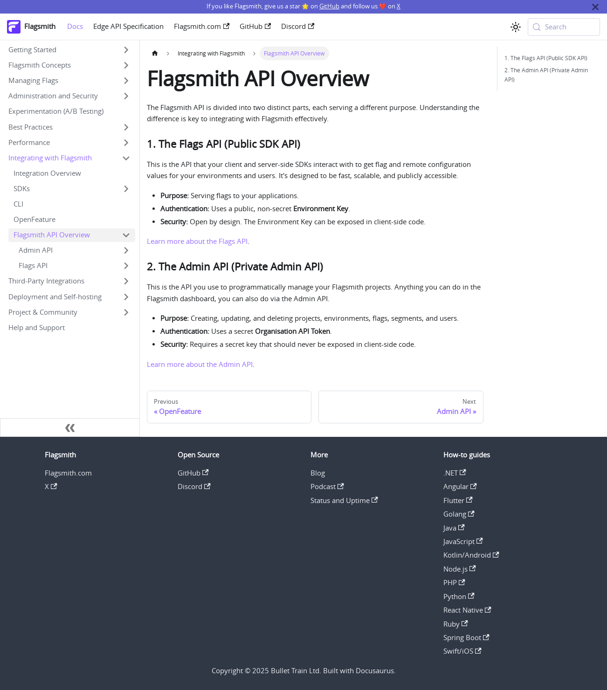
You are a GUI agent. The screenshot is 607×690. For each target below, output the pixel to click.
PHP (454, 582)
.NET (454, 473)
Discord (297, 26)
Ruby (455, 624)
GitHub (329, 6)
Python (459, 596)
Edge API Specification (128, 26)
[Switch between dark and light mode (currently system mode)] (515, 27)
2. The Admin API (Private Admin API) (546, 75)
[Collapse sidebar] (70, 427)
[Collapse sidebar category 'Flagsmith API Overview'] (126, 235)
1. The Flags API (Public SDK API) (545, 58)
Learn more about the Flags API (197, 241)
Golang (459, 514)
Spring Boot (466, 637)
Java (454, 528)
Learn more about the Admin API (200, 364)
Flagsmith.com (201, 26)
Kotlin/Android (471, 555)
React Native (467, 610)
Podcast (327, 486)
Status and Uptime (344, 500)
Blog (317, 473)
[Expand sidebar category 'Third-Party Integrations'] (126, 281)
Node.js (459, 569)
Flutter (458, 500)
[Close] (595, 7)
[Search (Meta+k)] (564, 27)
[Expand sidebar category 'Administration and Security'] (126, 96)
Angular (460, 486)
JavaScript (463, 541)
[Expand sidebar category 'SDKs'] (126, 188)
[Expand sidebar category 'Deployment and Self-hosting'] (126, 297)
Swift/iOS (462, 651)
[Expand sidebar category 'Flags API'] (126, 266)
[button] (69, 50)
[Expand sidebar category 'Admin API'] (126, 250)
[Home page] (155, 53)
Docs (75, 26)
